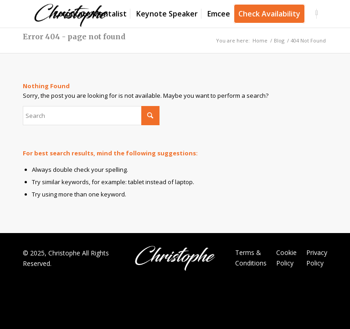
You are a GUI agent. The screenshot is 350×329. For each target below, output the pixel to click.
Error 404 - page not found (74, 36)
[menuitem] (90, 13)
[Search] (91, 115)
